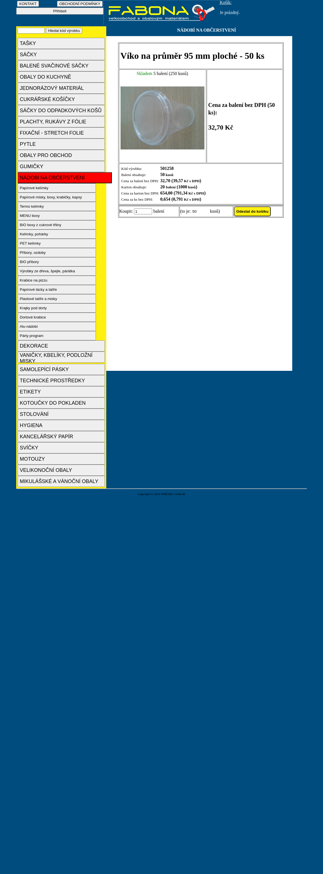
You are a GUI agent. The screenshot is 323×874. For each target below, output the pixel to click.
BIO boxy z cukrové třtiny (40, 225)
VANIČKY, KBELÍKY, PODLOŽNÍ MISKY (56, 357)
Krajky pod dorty (33, 308)
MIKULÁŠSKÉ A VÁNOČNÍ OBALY (59, 481)
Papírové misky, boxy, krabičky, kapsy (51, 197)
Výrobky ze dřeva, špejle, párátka (47, 271)
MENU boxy (30, 216)
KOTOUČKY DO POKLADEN (53, 403)
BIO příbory (29, 262)
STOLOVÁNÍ (34, 414)
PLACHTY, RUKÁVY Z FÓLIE (53, 122)
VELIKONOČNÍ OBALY (46, 470)
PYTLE (28, 144)
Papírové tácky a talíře (38, 289)
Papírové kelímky (34, 188)
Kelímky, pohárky (34, 234)
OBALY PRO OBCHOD (46, 155)
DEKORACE (34, 346)
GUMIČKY (31, 166)
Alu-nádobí (29, 326)
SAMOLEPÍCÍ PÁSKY (44, 369)
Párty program (31, 336)
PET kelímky (30, 243)
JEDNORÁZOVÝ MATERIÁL (52, 88)
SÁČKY (28, 54)
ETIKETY (30, 392)
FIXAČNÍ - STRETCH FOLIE (52, 133)
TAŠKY (28, 43)
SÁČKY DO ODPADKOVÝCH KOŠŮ (61, 110)
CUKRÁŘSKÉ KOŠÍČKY (47, 99)
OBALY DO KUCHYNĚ (45, 77)
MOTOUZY (32, 459)
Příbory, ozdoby (33, 252)
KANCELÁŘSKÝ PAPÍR (46, 436)
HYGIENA (31, 425)
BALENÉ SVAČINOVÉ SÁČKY (54, 66)
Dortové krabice (33, 317)
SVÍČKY (29, 448)
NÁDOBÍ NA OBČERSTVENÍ (52, 178)
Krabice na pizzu (34, 280)
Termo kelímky (32, 206)
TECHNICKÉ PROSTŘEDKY (52, 380)
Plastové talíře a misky (38, 299)
